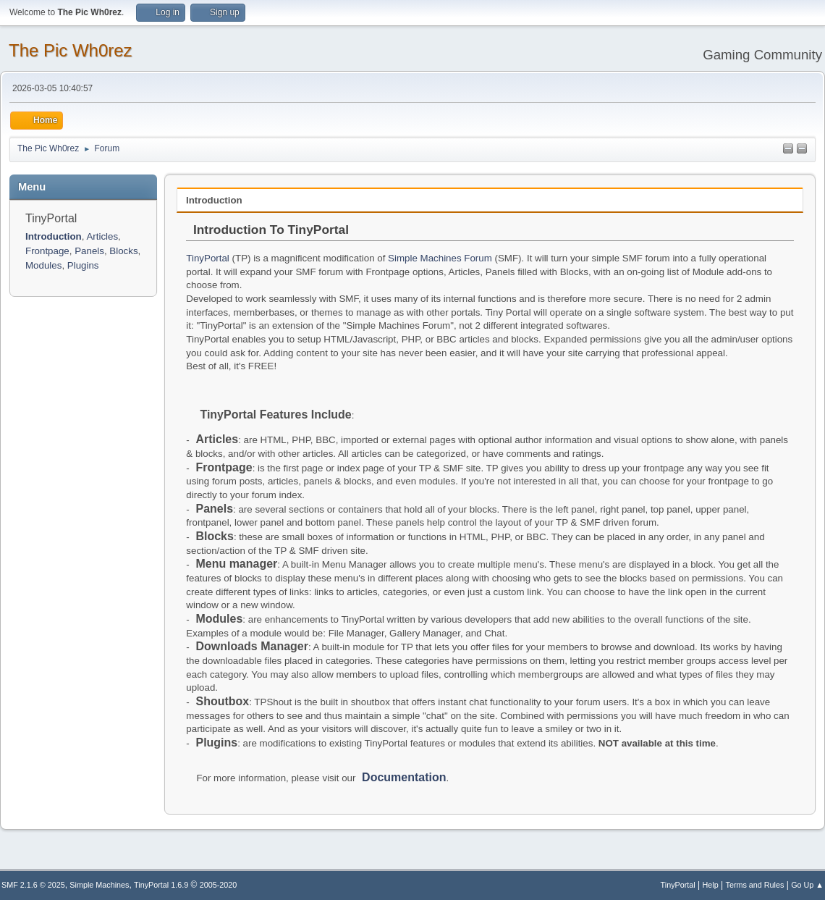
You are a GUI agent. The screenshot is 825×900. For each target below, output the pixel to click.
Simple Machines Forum (440, 258)
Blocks (123, 250)
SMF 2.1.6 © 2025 (33, 884)
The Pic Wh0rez (70, 50)
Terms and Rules (755, 884)
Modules (43, 265)
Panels (89, 250)
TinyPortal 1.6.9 (161, 884)
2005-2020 (218, 884)
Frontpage (47, 250)
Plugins (83, 265)
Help (711, 884)
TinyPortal (207, 258)
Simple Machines (99, 884)
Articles (102, 236)
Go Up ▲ (807, 884)
